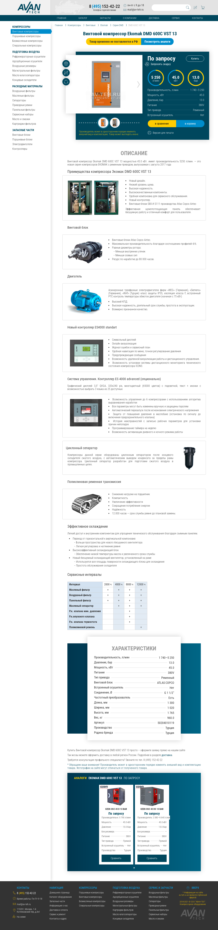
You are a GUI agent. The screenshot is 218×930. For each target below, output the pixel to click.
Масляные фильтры (23, 95)
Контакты (197, 18)
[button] (103, 123)
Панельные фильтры (23, 109)
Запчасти (105, 18)
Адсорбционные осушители (27, 61)
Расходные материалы (27, 86)
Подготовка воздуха (26, 51)
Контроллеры (19, 148)
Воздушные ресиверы (24, 66)
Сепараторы (19, 100)
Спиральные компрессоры (26, 45)
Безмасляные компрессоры (27, 40)
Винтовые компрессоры (25, 31)
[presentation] (138, 83)
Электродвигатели (22, 144)
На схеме (21, 916)
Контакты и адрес (58, 918)
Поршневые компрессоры (26, 36)
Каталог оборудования (61, 897)
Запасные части (23, 130)
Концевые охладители (24, 80)
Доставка (154, 18)
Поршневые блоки (22, 139)
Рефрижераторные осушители (28, 56)
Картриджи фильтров (24, 123)
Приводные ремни (22, 105)
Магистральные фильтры (26, 70)
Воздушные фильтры (23, 91)
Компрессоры (21, 26)
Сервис (176, 18)
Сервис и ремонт (58, 914)
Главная (61, 18)
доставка (167, 755)
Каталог (83, 18)
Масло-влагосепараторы (26, 75)
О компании (129, 18)
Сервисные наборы (22, 114)
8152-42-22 (104, 6)
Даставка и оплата (59, 910)
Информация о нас (59, 905)
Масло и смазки (21, 119)
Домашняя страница (60, 892)
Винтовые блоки (21, 134)
